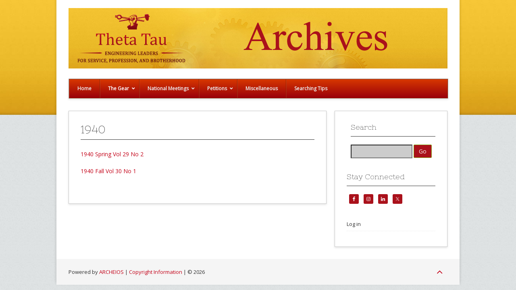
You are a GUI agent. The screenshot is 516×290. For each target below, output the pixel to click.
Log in (354, 224)
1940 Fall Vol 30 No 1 (108, 171)
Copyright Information (155, 272)
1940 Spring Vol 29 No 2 (112, 154)
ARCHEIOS (111, 272)
